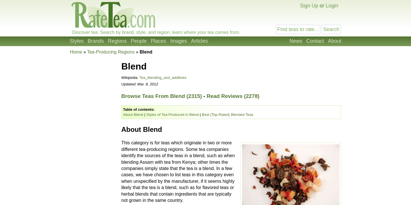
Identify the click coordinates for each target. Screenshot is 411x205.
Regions (117, 41)
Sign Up (309, 6)
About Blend (133, 114)
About (334, 41)
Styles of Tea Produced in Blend (172, 114)
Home (76, 52)
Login (332, 6)
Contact (315, 41)
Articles (199, 41)
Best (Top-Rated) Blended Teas (227, 114)
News (295, 41)
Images (178, 41)
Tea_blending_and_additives (162, 77)
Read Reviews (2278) (233, 96)
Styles (77, 41)
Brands (96, 41)
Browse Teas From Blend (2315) (161, 96)
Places (158, 41)
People (139, 41)
